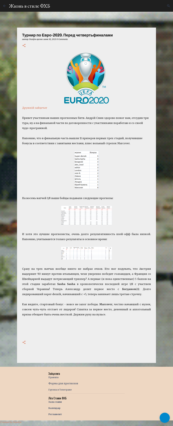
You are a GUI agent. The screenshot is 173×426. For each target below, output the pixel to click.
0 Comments (62, 39)
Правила (53, 377)
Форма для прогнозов (63, 383)
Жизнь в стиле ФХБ (29, 6)
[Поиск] (168, 6)
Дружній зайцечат (34, 107)
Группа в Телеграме (60, 389)
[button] (24, 46)
